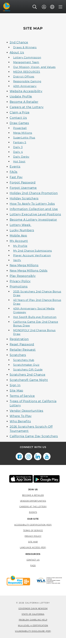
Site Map (16, 390)
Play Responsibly (23, 276)
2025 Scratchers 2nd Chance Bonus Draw (37, 293)
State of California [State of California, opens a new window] (33, 614)
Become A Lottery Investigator (33, 219)
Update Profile (21, 96)
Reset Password (22, 344)
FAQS (33, 565)
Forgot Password (23, 182)
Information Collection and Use (34, 209)
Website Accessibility (26, 91)
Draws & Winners (25, 47)
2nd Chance (19, 42)
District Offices (23, 76)
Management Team (26, 62)
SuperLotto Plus (24, 137)
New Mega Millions (24, 265)
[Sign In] (44, 7)
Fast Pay (16, 177)
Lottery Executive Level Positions (35, 214)
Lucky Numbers (22, 230)
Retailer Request (23, 349)
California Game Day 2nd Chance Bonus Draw (35, 323)
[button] (34, 7)
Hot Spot (19, 161)
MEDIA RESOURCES (26, 71)
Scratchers (18, 355)
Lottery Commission (27, 57)
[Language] (52, 7)
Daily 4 (18, 152)
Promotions (19, 286)
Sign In (15, 385)
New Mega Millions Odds (29, 270)
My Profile (20, 246)
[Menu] (60, 7)
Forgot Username (23, 187)
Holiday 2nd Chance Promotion (34, 193)
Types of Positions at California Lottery (33, 403)
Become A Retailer (24, 102)
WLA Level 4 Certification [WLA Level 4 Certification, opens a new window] (33, 625)
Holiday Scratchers (24, 198)
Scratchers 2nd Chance (27, 374)
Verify (17, 260)
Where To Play (21, 416)
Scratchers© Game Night (29, 380)
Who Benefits (20, 421)
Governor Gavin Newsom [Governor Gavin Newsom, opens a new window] (33, 608)
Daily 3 (18, 147)
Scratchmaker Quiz (26, 364)
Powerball (20, 128)
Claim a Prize (19, 112)
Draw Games (19, 123)
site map (33, 542)
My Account (19, 241)
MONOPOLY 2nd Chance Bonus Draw (34, 332)
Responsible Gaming (27, 81)
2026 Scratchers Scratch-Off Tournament (31, 429)
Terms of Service (22, 396)
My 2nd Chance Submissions (32, 250)
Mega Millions (22, 132)
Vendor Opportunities (26, 410)
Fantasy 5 (19, 142)
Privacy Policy (20, 281)
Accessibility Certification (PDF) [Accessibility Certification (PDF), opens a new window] (33, 525)
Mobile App (18, 235)
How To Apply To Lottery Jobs (32, 203)
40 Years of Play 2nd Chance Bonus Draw (37, 301)
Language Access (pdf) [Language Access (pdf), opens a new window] (33, 547)
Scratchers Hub (23, 360)
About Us (17, 52)
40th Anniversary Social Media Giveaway (34, 310)
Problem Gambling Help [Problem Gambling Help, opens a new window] (33, 620)
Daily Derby (21, 156)
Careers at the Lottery (27, 107)
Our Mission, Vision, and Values (34, 67)
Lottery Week (20, 225)
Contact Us (18, 117)
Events (15, 166)
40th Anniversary (25, 86)
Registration (19, 339)
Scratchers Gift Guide (28, 369)
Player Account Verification (32, 255)
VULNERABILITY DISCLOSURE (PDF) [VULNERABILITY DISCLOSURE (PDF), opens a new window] (33, 631)
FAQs (13, 172)
